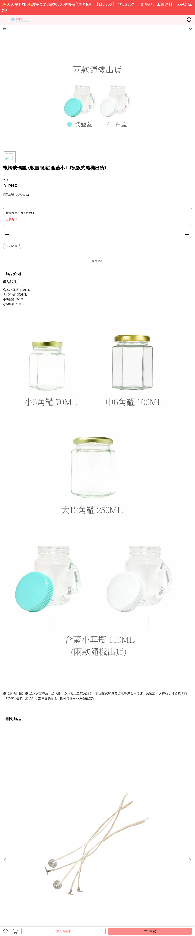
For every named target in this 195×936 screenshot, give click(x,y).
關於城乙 (8, 846)
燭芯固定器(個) (142, 801)
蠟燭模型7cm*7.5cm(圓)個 (89, 801)
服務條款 (81, 846)
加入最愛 (12, 245)
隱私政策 (94, 846)
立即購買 (150, 931)
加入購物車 (63, 931)
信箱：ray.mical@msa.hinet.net (22, 880)
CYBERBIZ (91, 921)
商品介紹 (97, 261)
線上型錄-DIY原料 (40, 846)
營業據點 (21, 846)
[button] (189, 779)
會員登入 (107, 846)
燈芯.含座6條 (20, 801)
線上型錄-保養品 (63, 846)
